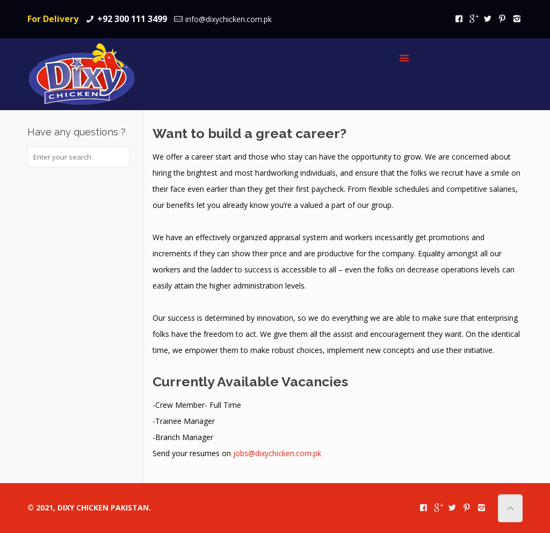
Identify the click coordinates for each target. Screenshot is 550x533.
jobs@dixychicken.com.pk (277, 453)
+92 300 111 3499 (132, 19)
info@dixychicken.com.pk (228, 19)
